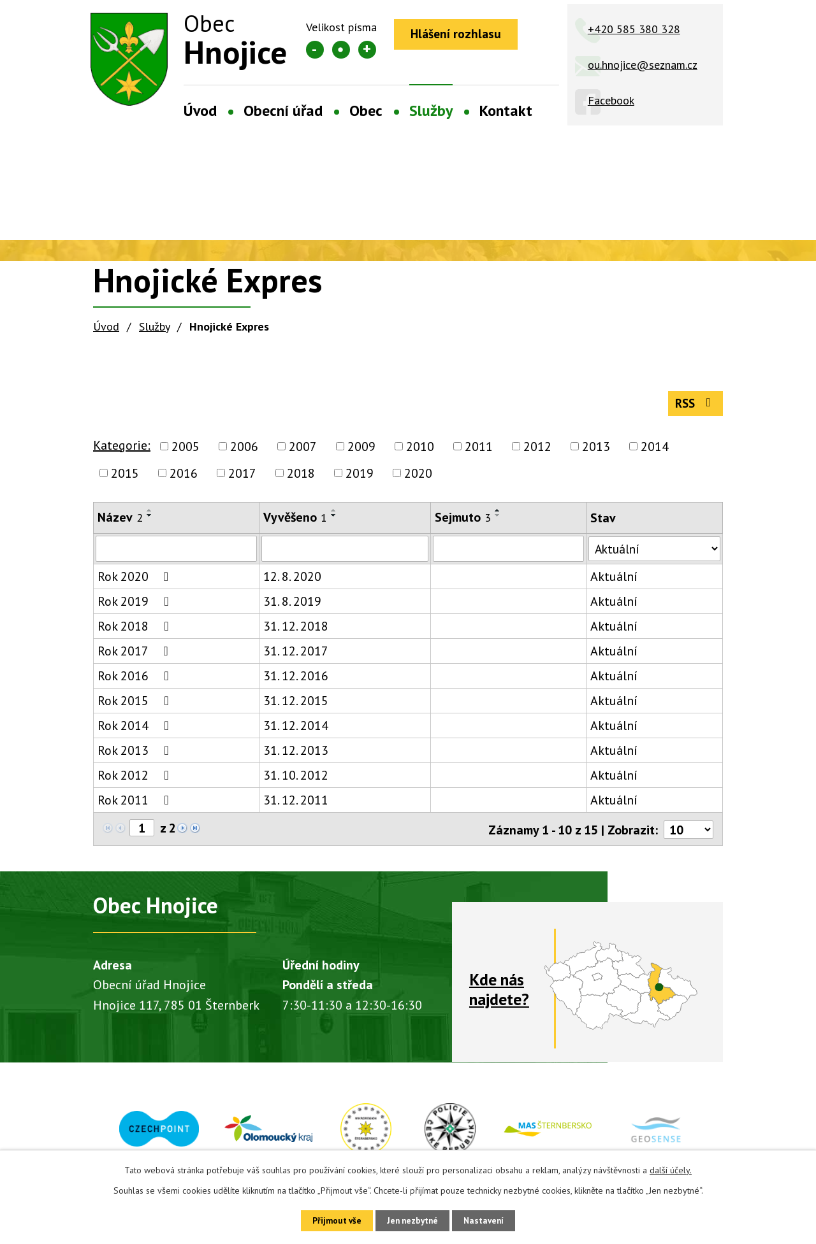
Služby (431, 110)
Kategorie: (121, 449)
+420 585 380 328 (634, 29)
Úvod (200, 110)
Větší (367, 50)
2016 (184, 477)
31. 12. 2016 (294, 681)
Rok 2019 (136, 606)
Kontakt (505, 110)
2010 (420, 451)
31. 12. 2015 (294, 705)
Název (120, 521)
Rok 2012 (136, 780)
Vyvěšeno (294, 521)
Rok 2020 (136, 581)
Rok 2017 (135, 656)
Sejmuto (460, 521)
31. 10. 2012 (294, 780)
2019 (360, 477)
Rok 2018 (136, 631)
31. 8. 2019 (291, 606)
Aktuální (610, 581)
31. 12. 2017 (294, 656)
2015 (125, 477)
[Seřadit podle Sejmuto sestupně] (495, 519)
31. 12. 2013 (294, 755)
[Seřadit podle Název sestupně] (150, 519)
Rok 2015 (136, 705)
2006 (244, 451)
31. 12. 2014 (294, 730)
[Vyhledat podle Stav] (652, 553)
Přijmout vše (330, 1220)
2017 (242, 477)
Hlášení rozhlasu (459, 35)
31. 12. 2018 (294, 631)
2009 (361, 451)
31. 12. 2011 (294, 805)
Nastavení (490, 1220)
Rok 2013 (136, 755)
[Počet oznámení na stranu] (687, 833)
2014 (655, 451)
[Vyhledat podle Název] (176, 553)
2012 (537, 451)
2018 (301, 477)
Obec (365, 110)
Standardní (341, 50)
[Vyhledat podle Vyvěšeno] (342, 553)
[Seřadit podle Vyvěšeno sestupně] (333, 519)
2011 (479, 451)
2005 (185, 451)
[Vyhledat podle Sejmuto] (505, 553)
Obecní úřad (283, 110)
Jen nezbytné (412, 1220)
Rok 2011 (136, 805)
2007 (303, 451)
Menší (315, 50)
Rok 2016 (136, 681)
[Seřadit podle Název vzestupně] (150, 514)
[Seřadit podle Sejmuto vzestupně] (495, 514)
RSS (693, 407)
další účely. (671, 1168)
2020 (418, 477)
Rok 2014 (136, 730)
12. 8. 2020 (291, 581)
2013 (596, 451)
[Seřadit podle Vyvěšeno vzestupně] (333, 514)
